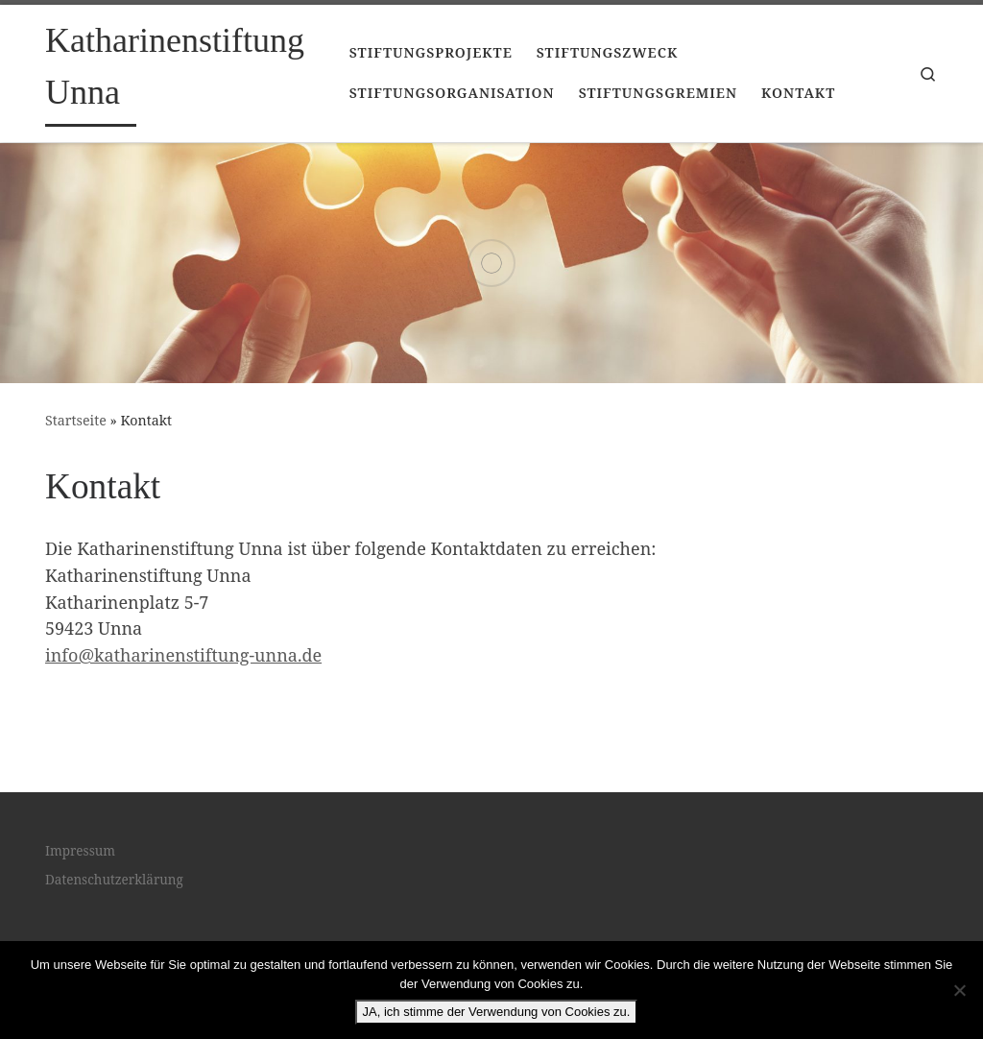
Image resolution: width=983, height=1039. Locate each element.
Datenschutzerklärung (114, 879)
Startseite (76, 420)
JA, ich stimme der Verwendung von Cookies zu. (497, 1011)
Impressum (80, 850)
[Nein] (959, 990)
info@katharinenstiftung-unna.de (183, 654)
